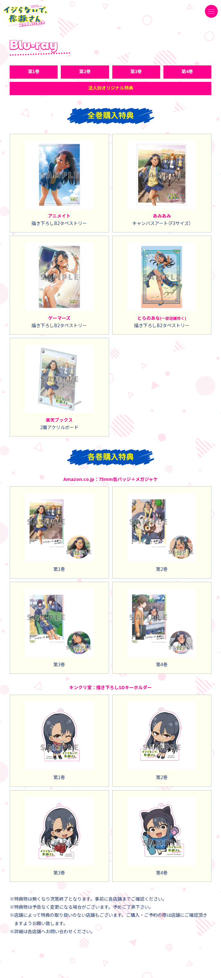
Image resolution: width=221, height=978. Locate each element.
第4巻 (187, 71)
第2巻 (85, 71)
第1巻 (34, 71)
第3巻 (136, 71)
